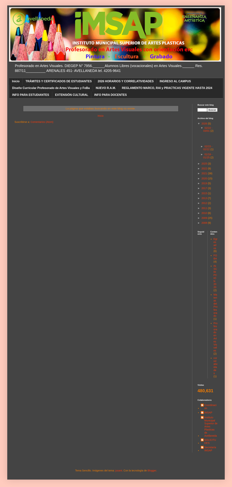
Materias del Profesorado (215, 305)
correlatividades (215, 366)
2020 (205, 178)
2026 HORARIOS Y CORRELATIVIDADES (126, 81)
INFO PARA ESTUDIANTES (30, 94)
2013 (205, 198)
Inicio (16, 81)
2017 (205, 188)
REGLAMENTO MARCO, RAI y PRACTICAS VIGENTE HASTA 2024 (167, 88)
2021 (205, 173)
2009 (205, 218)
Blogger (151, 470)
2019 (205, 183)
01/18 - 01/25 (207, 156)
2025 (205, 163)
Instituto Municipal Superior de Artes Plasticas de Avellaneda (210, 426)
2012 (205, 203)
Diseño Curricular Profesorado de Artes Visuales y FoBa (51, 88)
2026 (205, 123)
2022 (205, 168)
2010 (205, 213)
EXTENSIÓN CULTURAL (71, 94)
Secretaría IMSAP (210, 449)
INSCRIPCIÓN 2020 (215, 277)
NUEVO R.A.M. (106, 88)
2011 (205, 208)
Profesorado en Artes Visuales (215, 337)
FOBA (215, 257)
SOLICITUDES (210, 441)
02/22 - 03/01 (207, 129)
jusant (118, 470)
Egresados (215, 243)
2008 (205, 222)
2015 (205, 193)
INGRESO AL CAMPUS (175, 81)
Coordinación (210, 407)
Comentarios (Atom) (42, 121)
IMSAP (208, 412)
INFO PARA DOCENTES (110, 94)
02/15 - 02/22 (207, 148)
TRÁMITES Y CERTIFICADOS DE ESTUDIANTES (59, 81)
